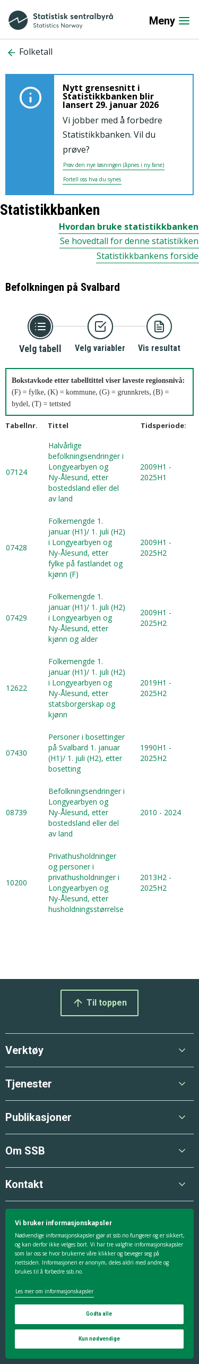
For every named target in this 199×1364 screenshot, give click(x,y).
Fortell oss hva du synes (92, 179)
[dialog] (99, 1284)
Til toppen (99, 1003)
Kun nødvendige (99, 1339)
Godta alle (99, 1314)
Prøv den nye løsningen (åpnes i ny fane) (113, 165)
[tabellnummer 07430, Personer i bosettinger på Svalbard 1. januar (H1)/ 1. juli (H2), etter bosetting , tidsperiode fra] (99, 753)
